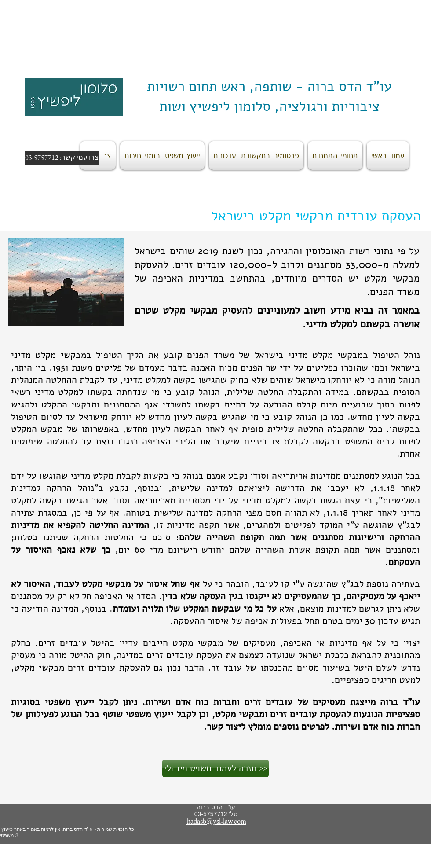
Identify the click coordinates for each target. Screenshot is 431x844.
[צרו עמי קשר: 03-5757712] (62, 158)
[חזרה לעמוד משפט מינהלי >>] (215, 768)
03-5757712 (210, 814)
